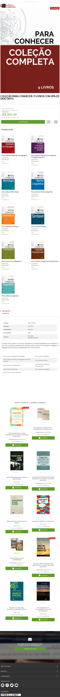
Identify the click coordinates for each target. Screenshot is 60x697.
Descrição (6, 311)
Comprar (17, 445)
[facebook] (2, 685)
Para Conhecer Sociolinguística (11, 365)
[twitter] (12, 685)
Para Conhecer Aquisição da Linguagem (14, 356)
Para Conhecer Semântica (42, 356)
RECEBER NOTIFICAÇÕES (30, 649)
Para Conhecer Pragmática (42, 369)
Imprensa (5, 313)
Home (24, 1)
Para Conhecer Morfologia (10, 369)
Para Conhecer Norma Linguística (12, 372)
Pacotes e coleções (32, 1)
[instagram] (7, 685)
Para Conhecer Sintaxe (41, 360)
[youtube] (16, 685)
